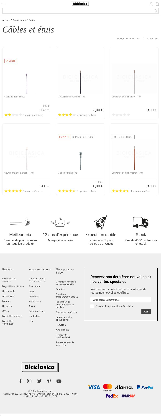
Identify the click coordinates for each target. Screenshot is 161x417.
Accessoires (8, 297)
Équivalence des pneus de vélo (64, 319)
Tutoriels (60, 290)
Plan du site (35, 287)
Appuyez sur (35, 302)
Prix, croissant (128, 39)
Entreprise (34, 297)
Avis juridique (62, 330)
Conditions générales (66, 313)
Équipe (32, 292)
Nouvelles (7, 307)
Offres (5, 312)
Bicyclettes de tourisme (9, 280)
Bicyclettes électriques (7, 323)
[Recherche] (80, 10)
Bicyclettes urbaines (12, 317)
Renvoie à (61, 325)
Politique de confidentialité (63, 337)
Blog (31, 322)
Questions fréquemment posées (67, 296)
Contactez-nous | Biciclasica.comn (37, 280)
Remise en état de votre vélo (65, 344)
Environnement (36, 312)
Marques (6, 302)
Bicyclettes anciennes (13, 287)
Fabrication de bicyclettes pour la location (65, 305)
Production (34, 317)
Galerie (32, 307)
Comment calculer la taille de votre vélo (66, 284)
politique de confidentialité (120, 307)
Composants (8, 292)
